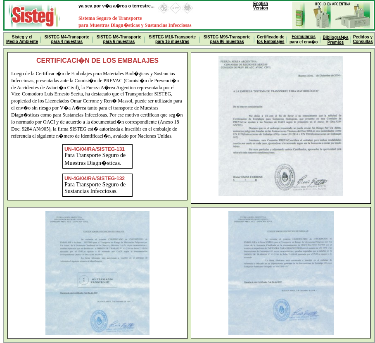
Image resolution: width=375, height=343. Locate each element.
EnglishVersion (260, 5)
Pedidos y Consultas (363, 39)
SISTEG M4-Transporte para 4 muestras (67, 39)
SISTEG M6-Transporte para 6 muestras (119, 39)
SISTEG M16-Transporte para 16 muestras (172, 39)
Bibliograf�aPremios (335, 40)
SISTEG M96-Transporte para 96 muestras (227, 39)
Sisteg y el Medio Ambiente (22, 39)
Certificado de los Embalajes (271, 39)
